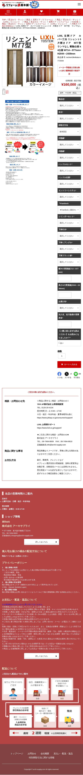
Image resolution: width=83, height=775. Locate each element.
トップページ (16, 754)
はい (61, 343)
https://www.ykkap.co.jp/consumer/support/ (55, 418)
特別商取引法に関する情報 (41, 758)
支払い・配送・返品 (63, 754)
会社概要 (45, 754)
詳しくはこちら (41, 542)
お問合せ (32, 754)
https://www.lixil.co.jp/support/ (49, 428)
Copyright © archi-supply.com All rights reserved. (41, 769)
